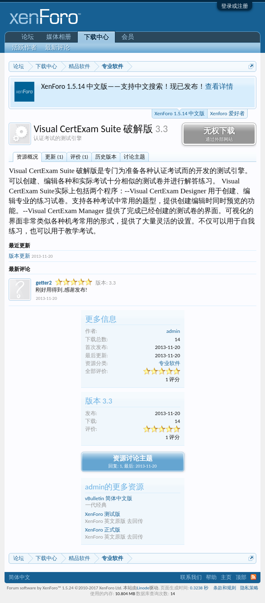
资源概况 (27, 157)
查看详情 (219, 86)
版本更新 (19, 256)
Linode (143, 588)
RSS (253, 577)
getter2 (44, 283)
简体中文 (19, 577)
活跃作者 (24, 47)
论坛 (27, 36)
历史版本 (106, 157)
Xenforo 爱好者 (227, 113)
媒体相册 (58, 36)
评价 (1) (79, 157)
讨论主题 (134, 157)
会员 (128, 36)
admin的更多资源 (114, 486)
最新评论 (57, 47)
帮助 (211, 577)
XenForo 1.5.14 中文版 (180, 112)
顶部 (241, 577)
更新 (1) (54, 157)
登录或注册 (234, 6)
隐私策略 (249, 588)
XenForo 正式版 (103, 530)
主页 (226, 577)
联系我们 (191, 577)
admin (173, 331)
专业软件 (169, 363)
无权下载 (219, 134)
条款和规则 (224, 588)
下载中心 (96, 37)
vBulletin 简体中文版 (108, 498)
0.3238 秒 (199, 588)
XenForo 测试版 (103, 514)
